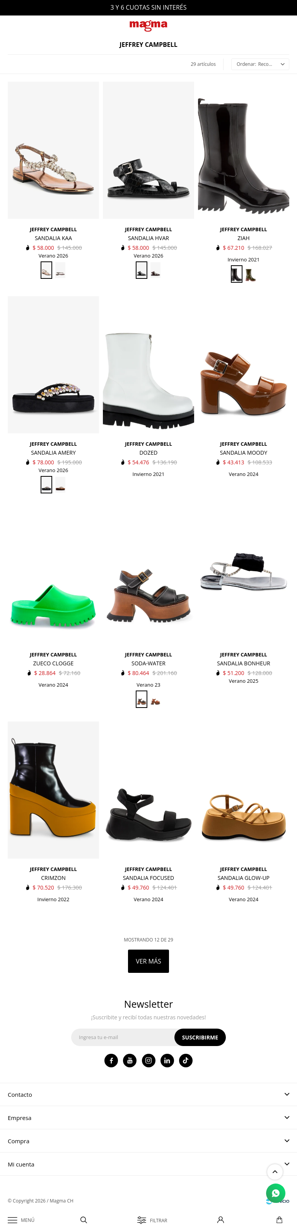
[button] (84, 1220)
